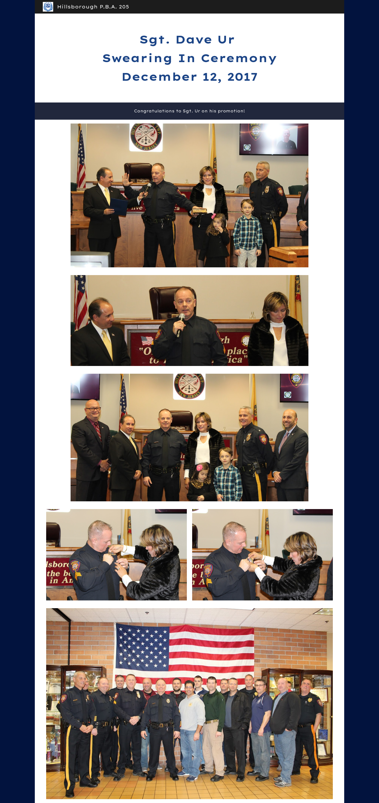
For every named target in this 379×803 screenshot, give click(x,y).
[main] (189, 58)
